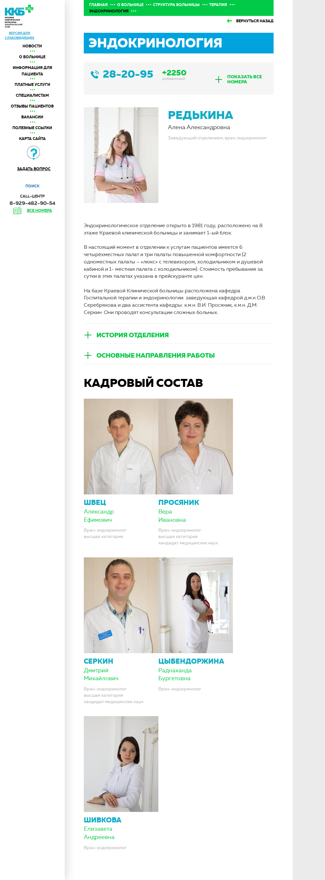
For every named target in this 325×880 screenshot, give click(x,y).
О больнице (32, 56)
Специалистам (32, 95)
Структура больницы (176, 4)
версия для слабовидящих (19, 35)
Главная (98, 4)
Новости (32, 46)
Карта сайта (32, 138)
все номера (39, 210)
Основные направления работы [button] (155, 355)
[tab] (241, 79)
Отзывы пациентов (32, 106)
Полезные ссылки (32, 127)
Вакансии (32, 117)
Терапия (218, 4)
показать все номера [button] (244, 79)
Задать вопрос (33, 168)
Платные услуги (32, 84)
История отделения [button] (132, 335)
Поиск (32, 186)
